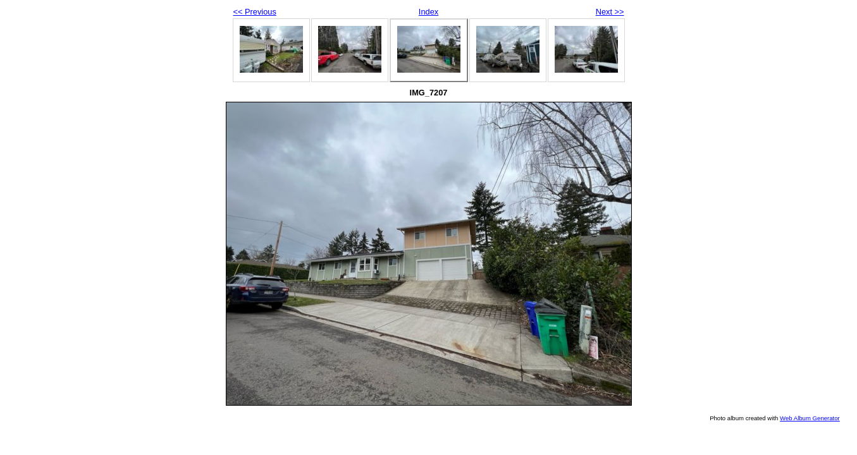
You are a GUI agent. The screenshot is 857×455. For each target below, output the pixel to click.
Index (428, 11)
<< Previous (254, 11)
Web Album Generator (810, 418)
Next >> (610, 11)
